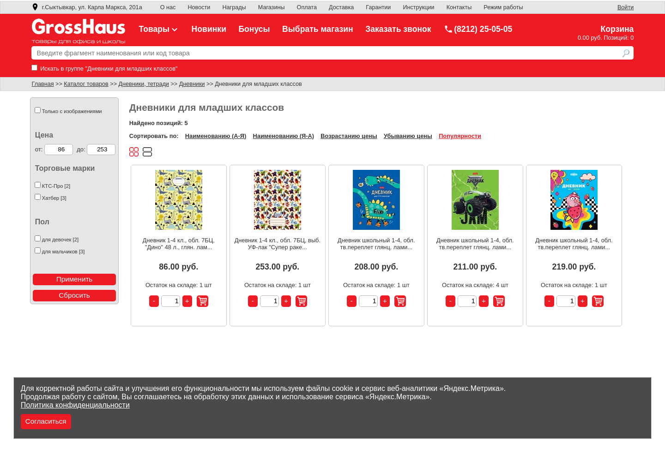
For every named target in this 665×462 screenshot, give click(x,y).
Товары (159, 29)
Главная (43, 84)
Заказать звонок (398, 29)
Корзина (617, 29)
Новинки (209, 29)
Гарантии (378, 7)
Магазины (271, 7)
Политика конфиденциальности (75, 405)
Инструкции (418, 7)
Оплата (307, 7)
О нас (168, 7)
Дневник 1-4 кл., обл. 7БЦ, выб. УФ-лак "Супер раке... (277, 244)
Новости (198, 7)
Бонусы (254, 29)
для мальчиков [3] (63, 251)
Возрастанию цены (348, 135)
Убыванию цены (408, 135)
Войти (625, 7)
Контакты (459, 7)
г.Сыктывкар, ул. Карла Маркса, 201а (86, 7)
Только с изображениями (72, 111)
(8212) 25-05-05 (478, 29)
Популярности (460, 135)
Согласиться (45, 421)
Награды (234, 7)
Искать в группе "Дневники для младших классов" (104, 68)
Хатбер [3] (54, 198)
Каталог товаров (86, 84)
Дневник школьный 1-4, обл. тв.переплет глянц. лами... (376, 244)
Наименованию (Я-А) (283, 135)
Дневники (192, 84)
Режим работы (503, 7)
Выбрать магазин (317, 29)
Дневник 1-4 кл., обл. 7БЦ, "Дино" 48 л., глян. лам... (179, 244)
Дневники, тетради (144, 84)
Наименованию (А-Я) (215, 135)
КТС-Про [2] (56, 186)
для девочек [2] (60, 239)
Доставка (341, 7)
